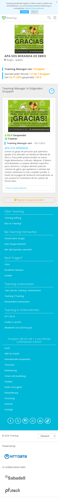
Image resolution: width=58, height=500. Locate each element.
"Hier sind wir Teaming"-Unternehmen (22, 290)
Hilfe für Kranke (11, 353)
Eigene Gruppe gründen (29, 200)
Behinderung (10, 370)
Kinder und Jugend (13, 387)
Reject (34, 11)
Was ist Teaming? (12, 223)
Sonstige (8, 409)
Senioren (8, 403)
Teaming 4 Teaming (14, 296)
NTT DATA (9, 316)
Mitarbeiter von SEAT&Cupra (18, 327)
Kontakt (8, 275)
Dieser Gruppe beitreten (16, 188)
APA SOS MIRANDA (16, 148)
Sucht (7, 348)
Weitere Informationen (34, 8)
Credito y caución (12, 322)
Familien (8, 381)
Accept (24, 11)
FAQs (7, 264)
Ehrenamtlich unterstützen (17, 301)
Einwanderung (11, 392)
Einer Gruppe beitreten (15, 244)
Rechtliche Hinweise (13, 270)
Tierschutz (9, 364)
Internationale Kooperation (17, 359)
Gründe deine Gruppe (14, 238)
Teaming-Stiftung (12, 217)
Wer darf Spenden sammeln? (18, 249)
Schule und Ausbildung (15, 376)
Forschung (9, 398)
